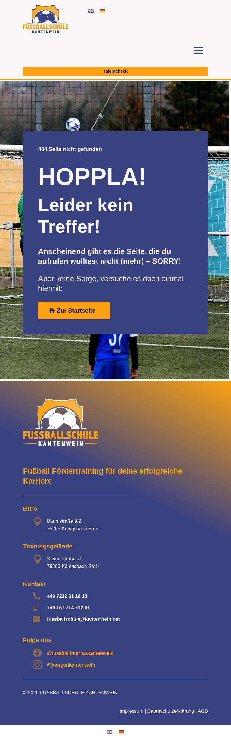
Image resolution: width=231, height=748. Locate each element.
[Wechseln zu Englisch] (91, 10)
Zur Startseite (76, 310)
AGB (203, 711)
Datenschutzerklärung (170, 711)
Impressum (131, 711)
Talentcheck (115, 71)
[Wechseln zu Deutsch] (102, 10)
